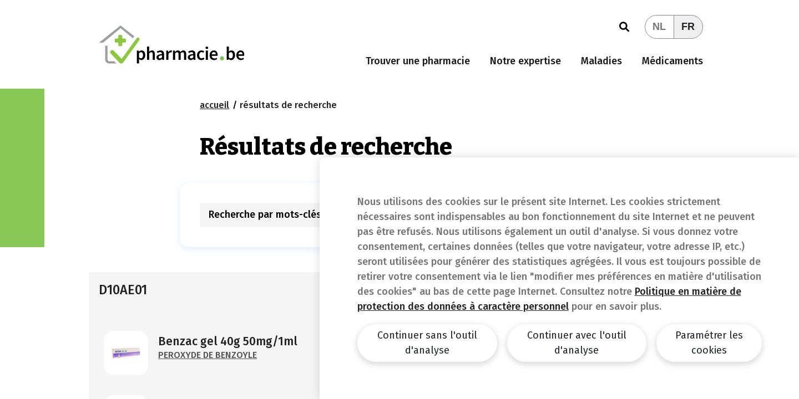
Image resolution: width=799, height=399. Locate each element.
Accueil (214, 105)
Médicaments (672, 61)
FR (688, 26)
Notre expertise (525, 61)
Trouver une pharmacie (418, 61)
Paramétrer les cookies (709, 342)
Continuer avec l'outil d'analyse (576, 342)
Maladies (601, 61)
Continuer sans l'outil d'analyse (427, 342)
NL (659, 26)
